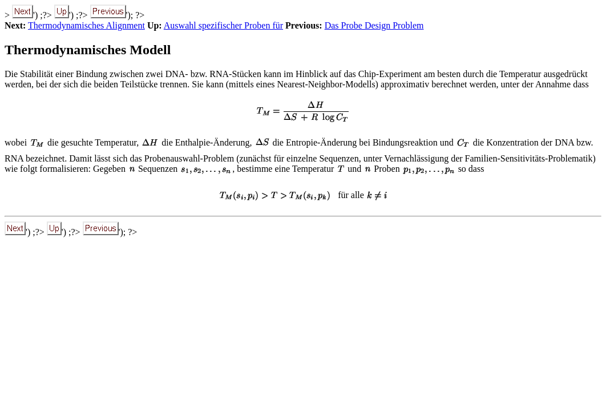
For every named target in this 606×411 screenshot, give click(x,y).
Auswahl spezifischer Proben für (223, 25)
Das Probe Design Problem (374, 25)
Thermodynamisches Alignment (86, 25)
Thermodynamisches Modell (88, 49)
